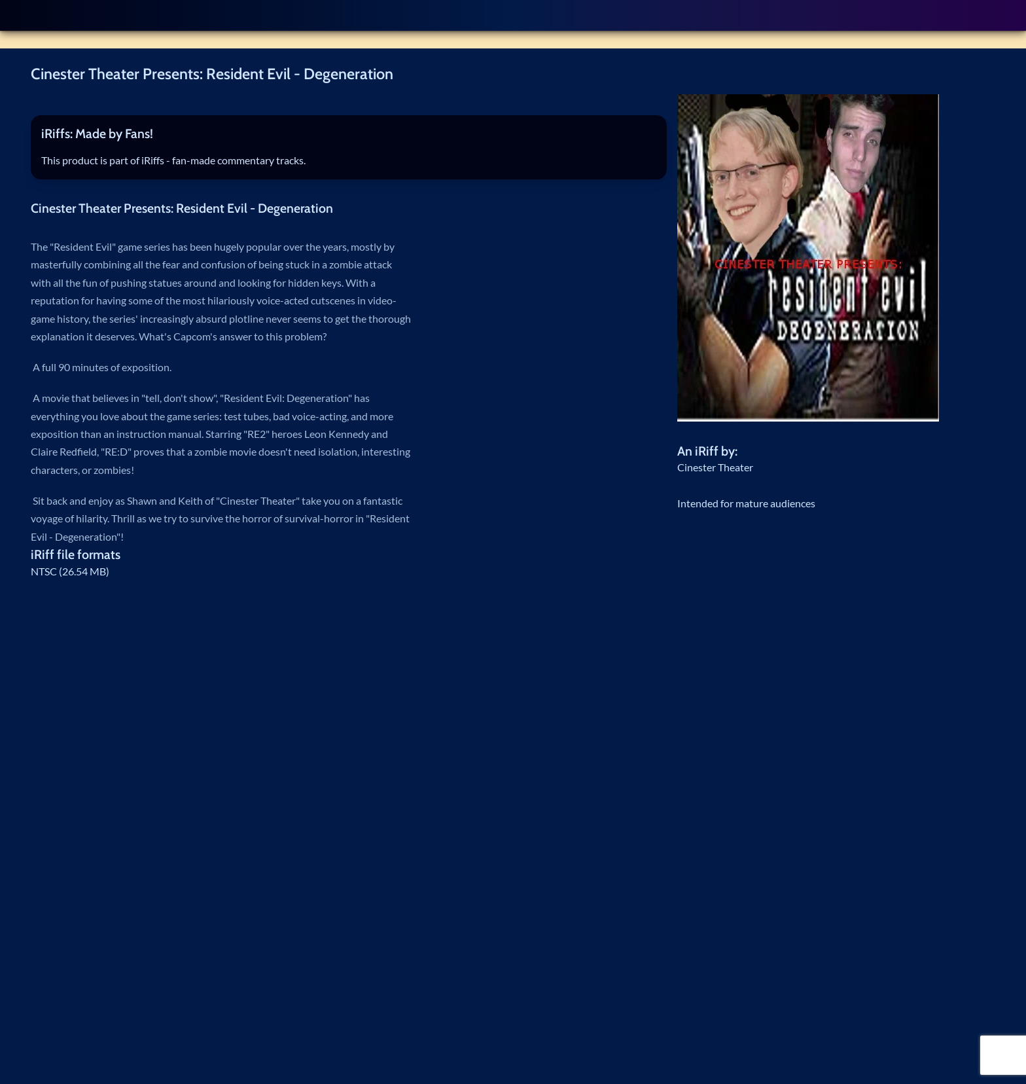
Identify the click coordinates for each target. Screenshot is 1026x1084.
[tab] (349, 134)
